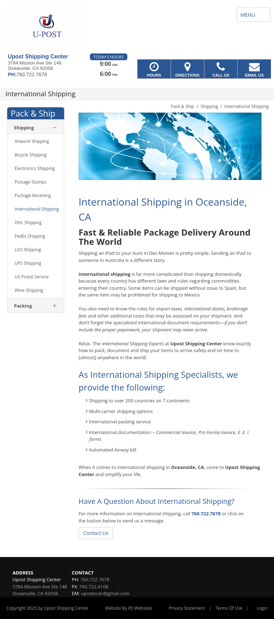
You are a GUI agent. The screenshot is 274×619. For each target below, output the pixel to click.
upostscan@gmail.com (105, 593)
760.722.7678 (206, 513)
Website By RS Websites (128, 608)
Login (262, 608)
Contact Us (95, 533)
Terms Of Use (229, 608)
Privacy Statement (187, 608)
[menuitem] (35, 141)
